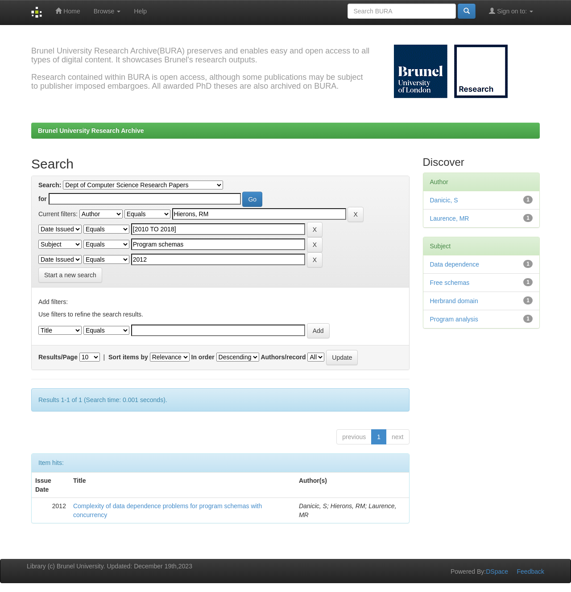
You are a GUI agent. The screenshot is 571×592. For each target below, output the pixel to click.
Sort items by (128, 357)
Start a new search (70, 275)
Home (67, 11)
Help (140, 11)
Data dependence (455, 264)
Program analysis (454, 319)
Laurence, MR (449, 218)
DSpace (497, 571)
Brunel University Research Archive (91, 130)
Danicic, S (444, 200)
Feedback (530, 571)
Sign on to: (511, 11)
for (42, 198)
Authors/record (283, 357)
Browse (107, 11)
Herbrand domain (454, 300)
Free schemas (450, 282)
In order (203, 357)
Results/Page (58, 357)
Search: (49, 185)
